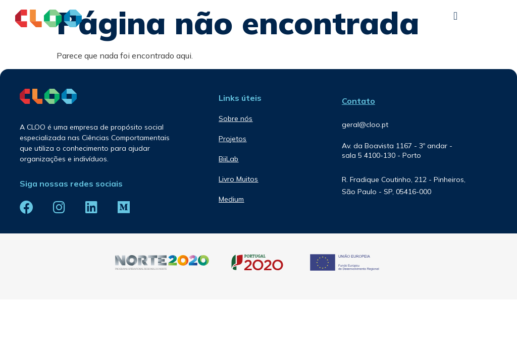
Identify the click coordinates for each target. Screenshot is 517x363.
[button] (455, 16)
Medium (231, 199)
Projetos (232, 138)
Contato (358, 101)
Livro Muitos (238, 179)
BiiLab (228, 158)
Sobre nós (235, 118)
